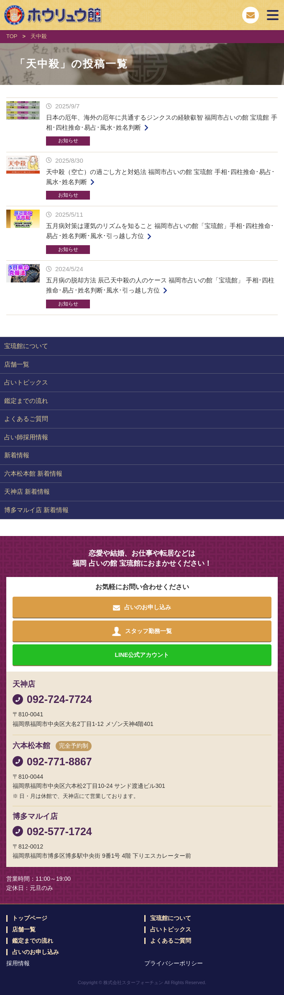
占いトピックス (26, 382)
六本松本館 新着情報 (33, 473)
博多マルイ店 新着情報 (36, 509)
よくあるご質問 (26, 418)
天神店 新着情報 (27, 491)
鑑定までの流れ (26, 400)
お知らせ (68, 141)
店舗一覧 (16, 364)
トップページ (29, 918)
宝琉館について (26, 345)
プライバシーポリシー (173, 963)
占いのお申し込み (35, 952)
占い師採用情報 (26, 437)
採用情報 (18, 963)
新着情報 (16, 455)
